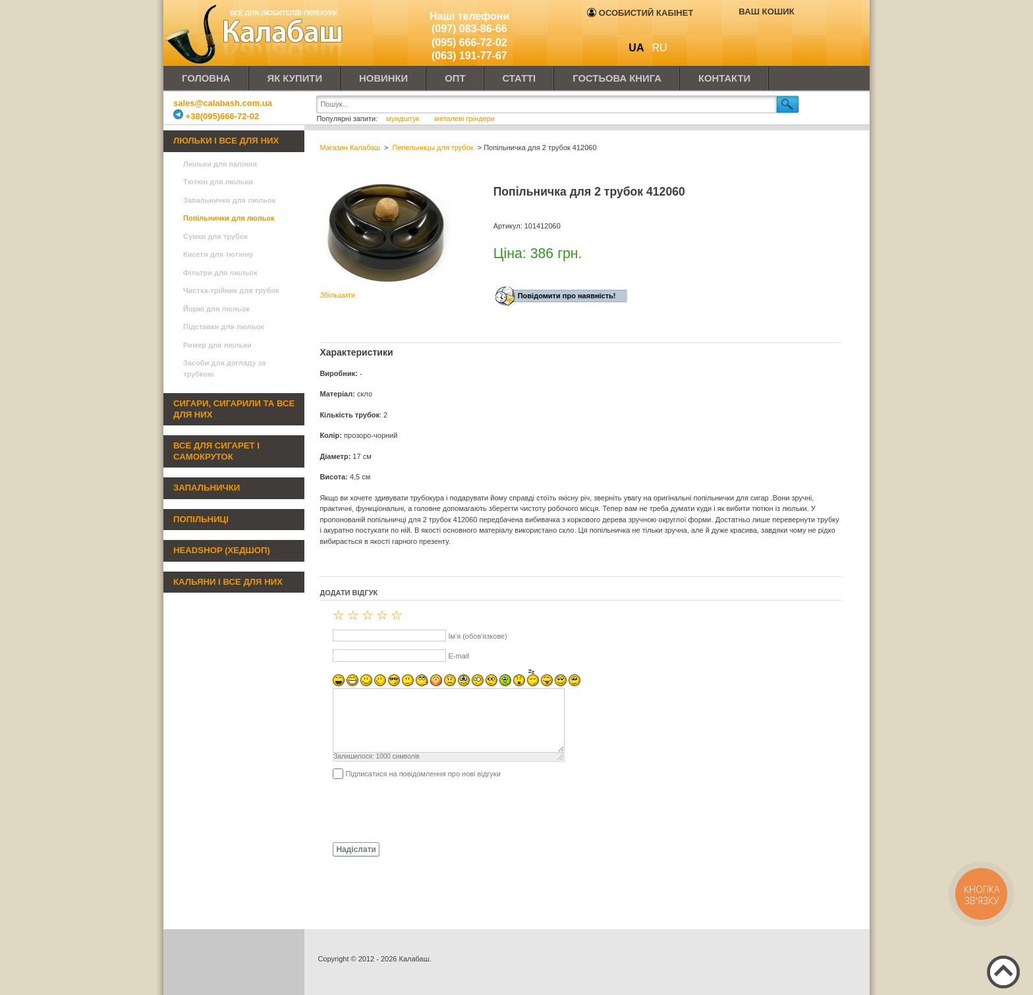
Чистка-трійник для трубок (231, 290)
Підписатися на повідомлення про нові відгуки (422, 774)
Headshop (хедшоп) (221, 550)
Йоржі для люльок (216, 309)
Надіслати (356, 849)
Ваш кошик (766, 11)
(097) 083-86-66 (469, 28)
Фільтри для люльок (220, 273)
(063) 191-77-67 (469, 55)
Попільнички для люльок (229, 218)
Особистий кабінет (640, 13)
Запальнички (206, 488)
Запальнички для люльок (229, 200)
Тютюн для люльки (218, 182)
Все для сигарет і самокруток (216, 451)
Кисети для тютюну (218, 254)
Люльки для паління (220, 164)
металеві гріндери (464, 118)
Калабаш (255, 33)
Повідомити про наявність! (567, 296)
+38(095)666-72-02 (216, 116)
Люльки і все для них (226, 141)
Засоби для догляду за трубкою (224, 368)
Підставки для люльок (223, 327)
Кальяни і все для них (228, 582)
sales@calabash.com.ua (222, 103)
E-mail (458, 656)
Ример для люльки (217, 345)
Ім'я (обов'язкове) (477, 636)
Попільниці (201, 519)
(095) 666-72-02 (469, 42)
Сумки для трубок (215, 236)
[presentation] (420, 810)
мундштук (403, 118)
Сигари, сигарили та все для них (233, 408)
